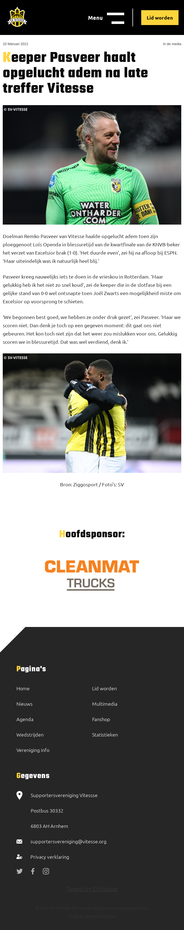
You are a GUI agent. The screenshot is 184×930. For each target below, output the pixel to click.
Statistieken (105, 734)
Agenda (24, 719)
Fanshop (101, 719)
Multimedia (104, 703)
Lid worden (160, 17)
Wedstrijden (30, 734)
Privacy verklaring (49, 856)
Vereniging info (32, 750)
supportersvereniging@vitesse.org (68, 841)
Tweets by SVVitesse (92, 888)
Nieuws (24, 703)
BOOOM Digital (100, 916)
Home (23, 688)
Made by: (77, 916)
